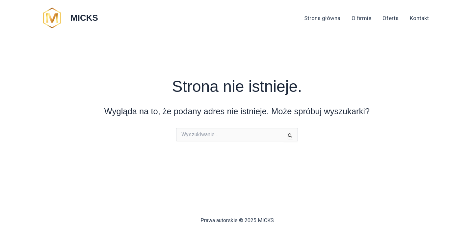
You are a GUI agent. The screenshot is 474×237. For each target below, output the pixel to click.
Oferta (390, 18)
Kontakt (419, 18)
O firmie (361, 18)
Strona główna (322, 18)
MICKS (84, 18)
